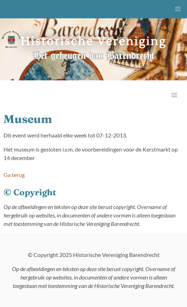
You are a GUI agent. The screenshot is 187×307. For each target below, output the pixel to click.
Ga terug (14, 174)
